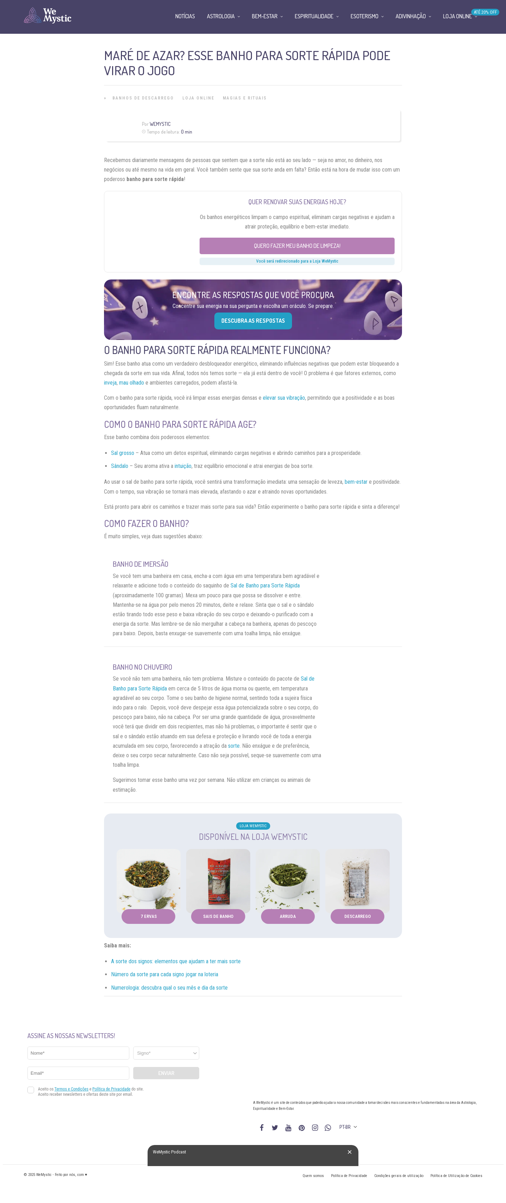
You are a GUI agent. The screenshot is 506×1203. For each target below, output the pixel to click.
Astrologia (221, 16)
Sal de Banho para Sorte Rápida (265, 585)
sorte (234, 745)
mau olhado (131, 382)
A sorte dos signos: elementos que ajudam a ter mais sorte (176, 961)
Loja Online (198, 98)
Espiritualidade (314, 16)
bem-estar (356, 481)
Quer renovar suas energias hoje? (297, 202)
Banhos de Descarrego (143, 98)
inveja (110, 382)
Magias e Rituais (245, 98)
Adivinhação (411, 16)
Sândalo (119, 466)
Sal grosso (122, 453)
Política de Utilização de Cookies (456, 1175)
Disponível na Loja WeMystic (253, 836)
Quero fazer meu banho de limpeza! (297, 245)
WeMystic (160, 124)
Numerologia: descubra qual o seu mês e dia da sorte (169, 987)
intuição (183, 466)
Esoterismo (364, 16)
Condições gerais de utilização (398, 1175)
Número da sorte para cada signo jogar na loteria (164, 974)
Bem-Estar (265, 16)
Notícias (185, 16)
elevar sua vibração (284, 397)
